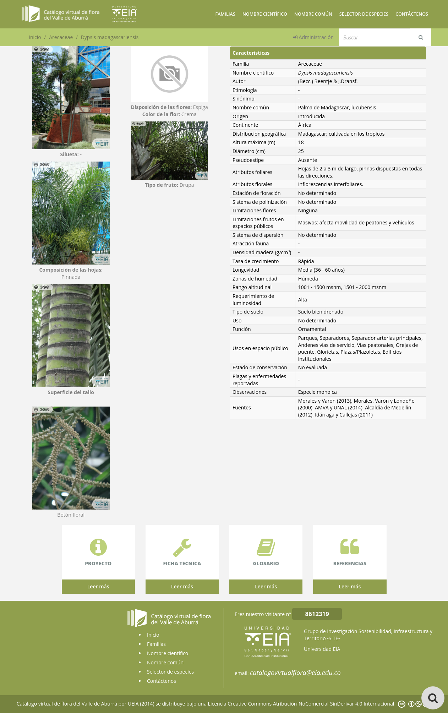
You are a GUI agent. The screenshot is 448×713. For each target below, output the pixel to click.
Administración (313, 37)
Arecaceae (61, 37)
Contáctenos (411, 14)
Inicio (35, 37)
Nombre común (313, 14)
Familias (225, 14)
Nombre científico (264, 14)
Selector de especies (363, 14)
